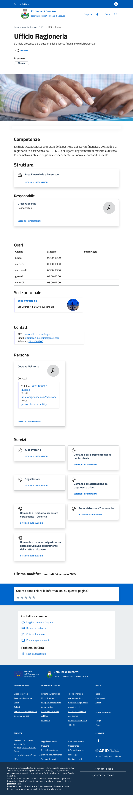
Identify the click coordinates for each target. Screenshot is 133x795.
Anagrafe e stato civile (51, 702)
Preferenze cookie (61, 786)
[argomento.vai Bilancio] (21, 63)
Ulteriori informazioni (36, 182)
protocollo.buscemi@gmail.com (28, 755)
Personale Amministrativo (25, 711)
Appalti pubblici (74, 707)
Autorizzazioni (47, 707)
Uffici (43, 27)
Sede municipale (27, 301)
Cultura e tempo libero (78, 702)
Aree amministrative (23, 698)
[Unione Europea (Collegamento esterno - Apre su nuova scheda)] (27, 674)
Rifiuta (102, 769)
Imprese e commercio (77, 720)
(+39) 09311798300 (26, 747)
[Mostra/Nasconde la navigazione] (6, 14)
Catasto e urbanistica (50, 693)
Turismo (71, 724)
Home (16, 27)
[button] (22, 4)
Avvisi (98, 702)
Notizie (98, 693)
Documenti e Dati (21, 716)
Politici (17, 707)
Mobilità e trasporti (49, 698)
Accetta (103, 775)
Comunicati (100, 698)
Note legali (73, 754)
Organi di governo (22, 693)
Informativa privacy (77, 750)
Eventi (98, 725)
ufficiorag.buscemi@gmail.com (42, 337)
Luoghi (98, 720)
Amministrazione (30, 27)
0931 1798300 (35, 341)
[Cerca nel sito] (115, 14)
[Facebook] (96, 14)
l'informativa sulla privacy (49, 788)
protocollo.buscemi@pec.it (39, 334)
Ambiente (45, 720)
